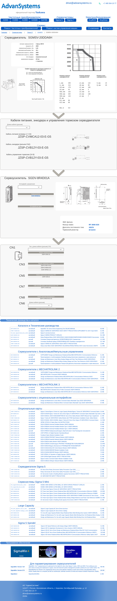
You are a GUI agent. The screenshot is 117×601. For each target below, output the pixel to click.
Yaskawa (4, 32)
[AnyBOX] (92, 20)
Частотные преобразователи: (25, 17)
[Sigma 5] (59, 20)
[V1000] (15, 20)
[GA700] (44, 20)
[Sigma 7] (70, 20)
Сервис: (41, 25)
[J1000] (5, 20)
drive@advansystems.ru (79, 3)
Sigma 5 (30, 32)
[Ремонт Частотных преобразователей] (21, 28)
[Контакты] (107, 28)
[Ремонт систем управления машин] (62, 28)
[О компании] (93, 28)
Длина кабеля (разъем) (15, 124)
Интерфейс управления (27, 184)
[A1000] (25, 20)
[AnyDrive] (103, 20)
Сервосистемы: (65, 17)
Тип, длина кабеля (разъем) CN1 (40, 246)
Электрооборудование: (98, 17)
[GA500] (34, 20)
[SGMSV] (40, 33)
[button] (92, 222)
